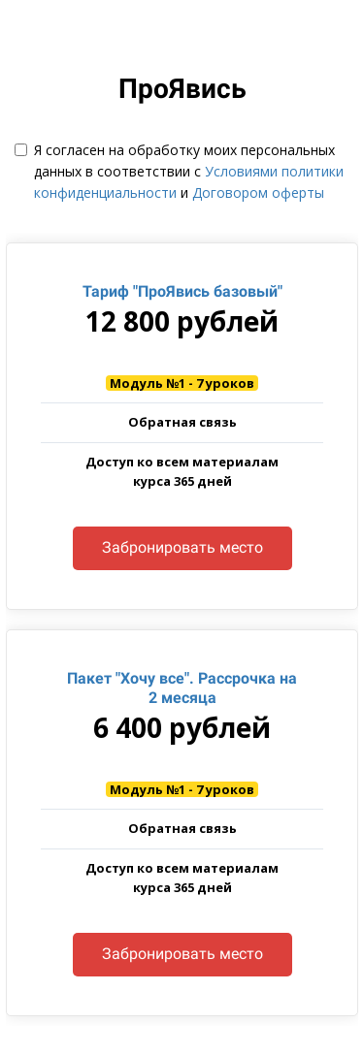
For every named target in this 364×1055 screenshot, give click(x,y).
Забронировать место (182, 547)
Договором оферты (258, 192)
